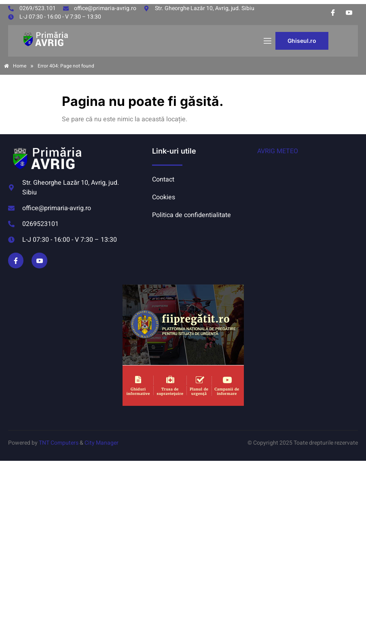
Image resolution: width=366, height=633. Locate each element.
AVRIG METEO (277, 151)
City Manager (101, 443)
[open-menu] (266, 41)
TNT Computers (58, 443)
